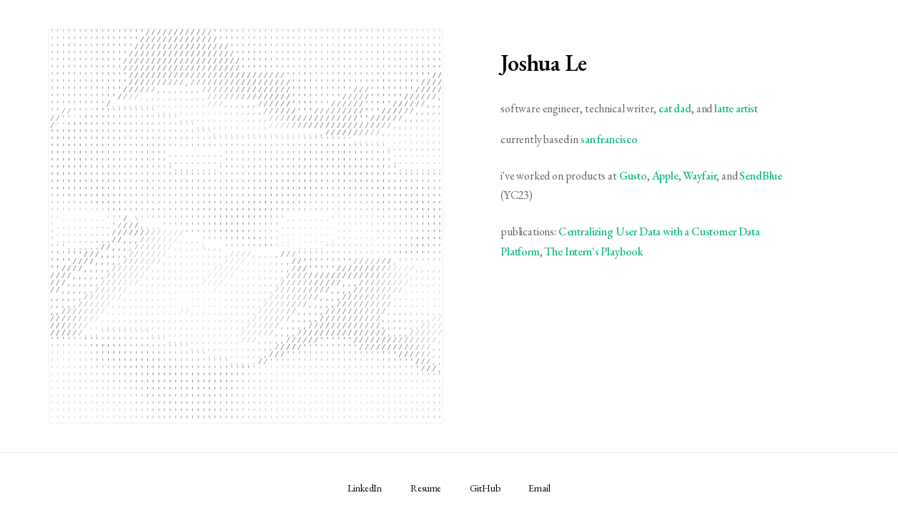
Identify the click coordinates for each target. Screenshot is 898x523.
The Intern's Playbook (593, 251)
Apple (665, 175)
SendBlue (760, 175)
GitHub (485, 488)
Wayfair (699, 175)
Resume (425, 488)
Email (539, 488)
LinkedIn (364, 488)
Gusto (633, 175)
